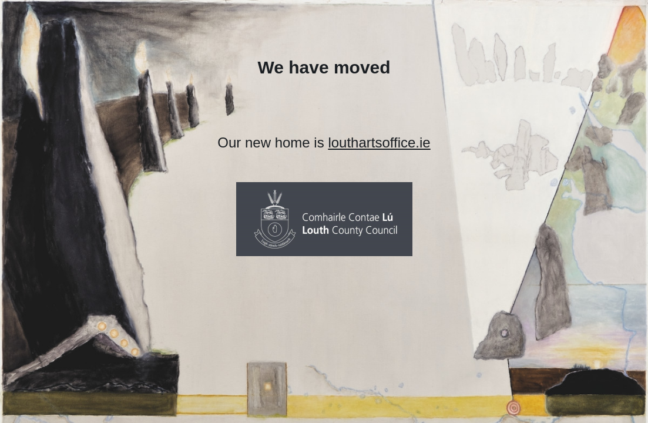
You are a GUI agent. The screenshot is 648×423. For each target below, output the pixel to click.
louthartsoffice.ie (379, 142)
